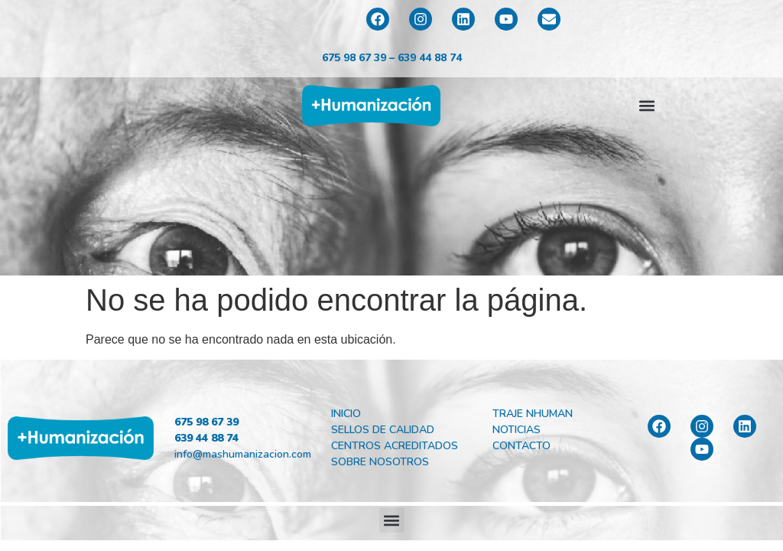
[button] (647, 105)
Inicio (346, 413)
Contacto (521, 446)
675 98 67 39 (354, 58)
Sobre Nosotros (380, 462)
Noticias (516, 429)
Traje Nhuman (532, 413)
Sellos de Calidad (382, 429)
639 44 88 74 (430, 58)
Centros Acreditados (394, 446)
